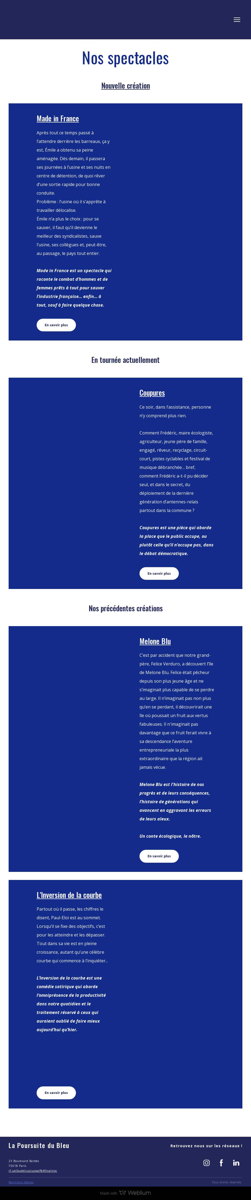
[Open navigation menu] (237, 19)
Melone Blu (155, 641)
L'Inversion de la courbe (69, 894)
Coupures (152, 392)
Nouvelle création (125, 85)
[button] (56, 325)
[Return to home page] (28, 19)
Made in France (58, 118)
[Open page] (177, 222)
